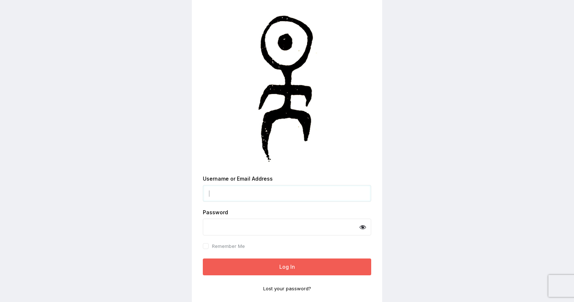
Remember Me (228, 246)
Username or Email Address (238, 178)
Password (215, 212)
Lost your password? (287, 288)
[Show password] (362, 227)
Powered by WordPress (287, 88)
